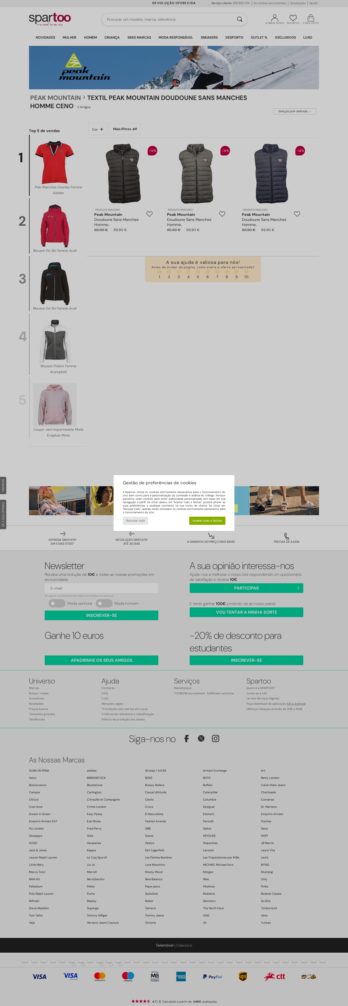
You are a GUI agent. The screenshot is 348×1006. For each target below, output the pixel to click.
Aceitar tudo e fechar (207, 520)
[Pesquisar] (240, 20)
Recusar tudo (135, 520)
